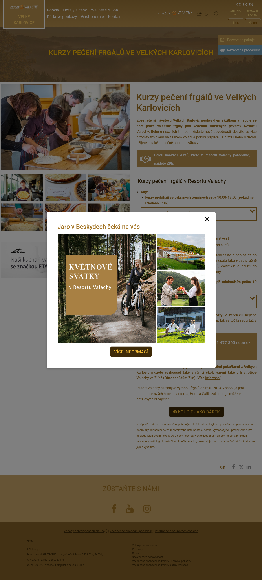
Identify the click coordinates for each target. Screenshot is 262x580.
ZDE (170, 163)
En (251, 5)
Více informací (131, 352)
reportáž (247, 320)
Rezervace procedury (243, 50)
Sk (244, 5)
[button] (253, 211)
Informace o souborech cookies (176, 531)
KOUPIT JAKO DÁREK (196, 412)
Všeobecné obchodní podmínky (131, 531)
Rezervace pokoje (241, 40)
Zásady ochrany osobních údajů (85, 531)
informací (212, 378)
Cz (238, 5)
